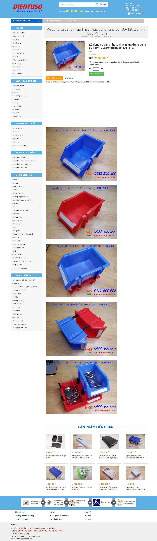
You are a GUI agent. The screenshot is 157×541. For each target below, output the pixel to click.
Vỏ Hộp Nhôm (18, 248)
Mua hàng (96, 74)
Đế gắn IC (17, 231)
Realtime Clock (19, 193)
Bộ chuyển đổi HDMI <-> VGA (24, 280)
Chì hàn (16, 297)
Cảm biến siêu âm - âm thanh (24, 161)
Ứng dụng (69, 78)
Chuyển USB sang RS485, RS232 (25, 287)
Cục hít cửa (17, 63)
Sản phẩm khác (96, 36)
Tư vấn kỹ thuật (22, 519)
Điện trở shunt (18, 86)
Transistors (17, 99)
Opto (15, 180)
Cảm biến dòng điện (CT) (22, 164)
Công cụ (16, 307)
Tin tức (88, 516)
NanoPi (16, 132)
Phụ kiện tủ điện (19, 33)
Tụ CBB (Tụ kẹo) (19, 96)
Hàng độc (71, 21)
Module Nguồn (18, 300)
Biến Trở (16, 109)
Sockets (16, 203)
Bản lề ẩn (16, 67)
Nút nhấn (16, 311)
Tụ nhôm (16, 92)
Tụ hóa (16, 103)
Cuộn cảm (17, 89)
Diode (15, 207)
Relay (15, 183)
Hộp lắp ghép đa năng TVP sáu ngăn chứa (82, 488)
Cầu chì (16, 237)
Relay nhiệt (17, 217)
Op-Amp (16, 214)
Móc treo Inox (18, 36)
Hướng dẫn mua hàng (25, 516)
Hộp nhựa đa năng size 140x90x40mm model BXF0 (135, 457)
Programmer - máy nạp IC (23, 234)
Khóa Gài (16, 46)
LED (14, 227)
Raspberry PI (18, 135)
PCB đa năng (18, 304)
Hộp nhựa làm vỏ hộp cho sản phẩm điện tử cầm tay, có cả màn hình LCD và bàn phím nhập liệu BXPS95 (108, 488)
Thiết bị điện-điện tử (20, 210)
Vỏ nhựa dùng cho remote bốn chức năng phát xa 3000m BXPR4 (82, 457)
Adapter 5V (17, 283)
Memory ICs (17, 186)
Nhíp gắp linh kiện (20, 328)
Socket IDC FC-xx (19, 258)
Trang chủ (84, 36)
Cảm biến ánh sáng (20, 157)
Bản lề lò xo (17, 70)
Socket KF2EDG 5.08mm (22, 261)
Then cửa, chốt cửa (20, 60)
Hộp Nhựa (17, 294)
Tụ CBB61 (16, 113)
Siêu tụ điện (17, 116)
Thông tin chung (54, 78)
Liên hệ (88, 519)
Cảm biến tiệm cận (20, 168)
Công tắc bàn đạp (20, 268)
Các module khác (19, 145)
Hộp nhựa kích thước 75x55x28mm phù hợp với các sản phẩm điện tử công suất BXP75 (135, 488)
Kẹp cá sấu (17, 265)
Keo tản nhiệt (18, 321)
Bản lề (15, 57)
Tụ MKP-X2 (17, 106)
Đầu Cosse (17, 241)
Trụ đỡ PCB (17, 254)
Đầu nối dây (17, 317)
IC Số (15, 190)
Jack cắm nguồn (19, 290)
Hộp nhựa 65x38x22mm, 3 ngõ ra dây (56, 457)
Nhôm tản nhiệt (19, 244)
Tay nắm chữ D (19, 53)
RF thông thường (19, 128)
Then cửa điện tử (19, 324)
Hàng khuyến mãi (54, 21)
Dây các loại (18, 220)
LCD (14, 251)
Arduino (16, 142)
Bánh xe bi (17, 43)
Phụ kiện (16, 138)
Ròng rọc (16, 50)
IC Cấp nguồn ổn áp (20, 197)
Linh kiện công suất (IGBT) (23, 200)
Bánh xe (16, 40)
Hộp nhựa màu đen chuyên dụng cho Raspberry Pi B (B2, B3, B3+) (108, 457)
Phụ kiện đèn (18, 314)
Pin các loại (17, 224)
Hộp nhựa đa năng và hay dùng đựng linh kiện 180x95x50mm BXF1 (56, 488)
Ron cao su (17, 73)
